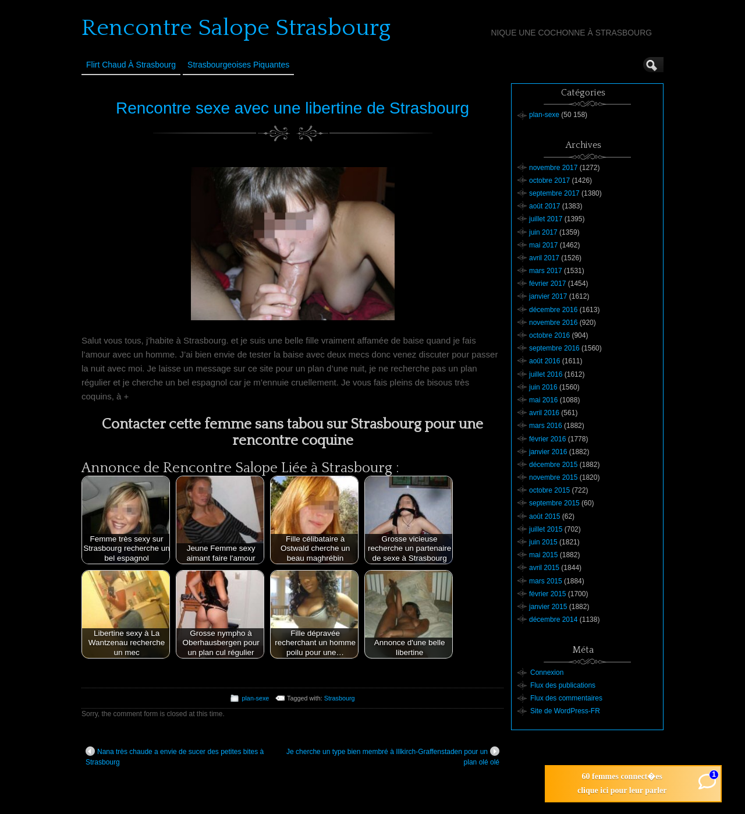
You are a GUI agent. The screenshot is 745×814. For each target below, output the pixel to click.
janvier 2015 (548, 607)
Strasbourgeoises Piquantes (238, 64)
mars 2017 (545, 271)
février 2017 (547, 283)
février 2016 (547, 439)
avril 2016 (544, 413)
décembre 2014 (553, 619)
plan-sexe (255, 698)
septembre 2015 (554, 503)
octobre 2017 (549, 180)
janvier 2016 (548, 452)
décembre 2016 (553, 310)
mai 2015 (543, 555)
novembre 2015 (553, 477)
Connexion (546, 672)
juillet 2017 (545, 219)
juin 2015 (543, 542)
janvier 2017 (548, 296)
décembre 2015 (553, 465)
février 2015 (547, 594)
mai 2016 (543, 400)
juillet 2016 (545, 374)
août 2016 (544, 361)
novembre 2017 (553, 168)
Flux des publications (562, 685)
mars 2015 (545, 581)
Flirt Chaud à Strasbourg (131, 64)
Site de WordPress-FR (565, 711)
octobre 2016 (549, 335)
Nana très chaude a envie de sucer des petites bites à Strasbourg (175, 756)
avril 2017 (544, 258)
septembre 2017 (554, 193)
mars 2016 (545, 426)
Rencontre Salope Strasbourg (236, 28)
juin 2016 (543, 387)
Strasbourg (339, 698)
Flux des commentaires (566, 698)
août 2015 (544, 516)
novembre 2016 (553, 322)
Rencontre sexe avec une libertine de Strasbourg (292, 108)
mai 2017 (543, 245)
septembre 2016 (554, 348)
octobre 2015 (549, 490)
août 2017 (544, 206)
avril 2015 (544, 568)
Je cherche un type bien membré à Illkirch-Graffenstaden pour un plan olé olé (392, 756)
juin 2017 (543, 232)
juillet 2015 (545, 529)
